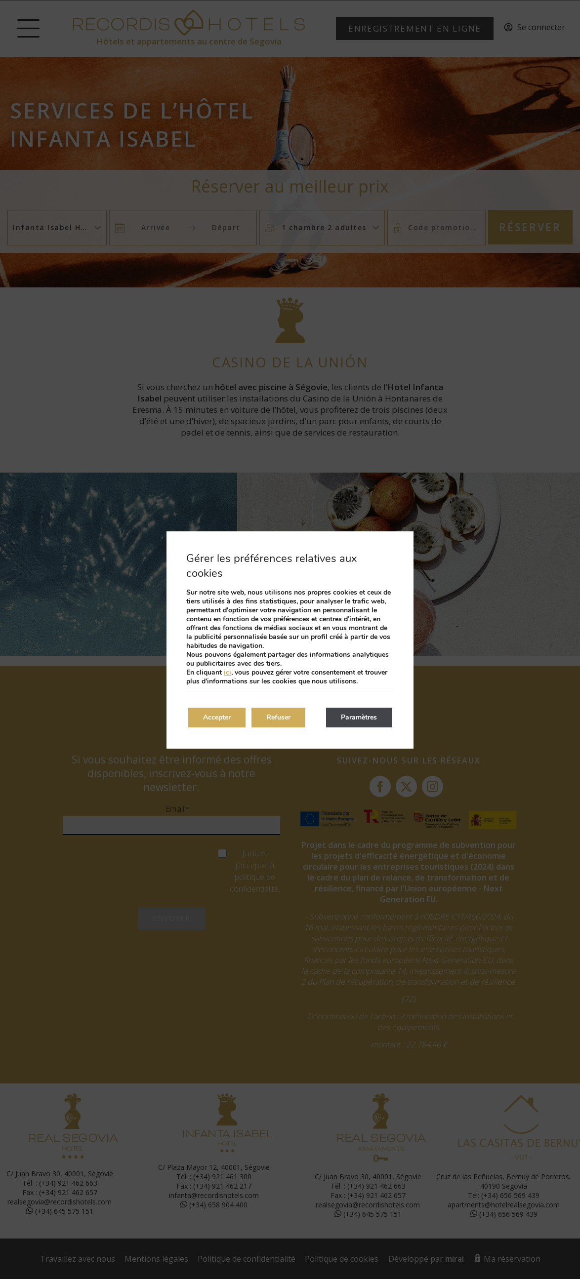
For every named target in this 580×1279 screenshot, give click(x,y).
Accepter (217, 717)
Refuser (278, 717)
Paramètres (359, 717)
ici (227, 672)
